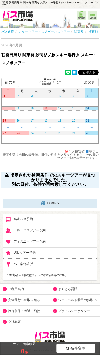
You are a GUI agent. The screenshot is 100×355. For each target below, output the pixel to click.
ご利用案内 (16, 289)
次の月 (89, 82)
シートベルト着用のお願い (77, 300)
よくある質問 (67, 289)
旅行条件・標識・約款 (24, 311)
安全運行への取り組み (24, 300)
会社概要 (14, 322)
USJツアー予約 (21, 253)
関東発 (79, 32)
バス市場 (7, 32)
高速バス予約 (19, 219)
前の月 (10, 82)
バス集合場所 (19, 264)
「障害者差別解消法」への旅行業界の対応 (36, 275)
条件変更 (75, 348)
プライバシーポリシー (74, 311)
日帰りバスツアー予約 (26, 230)
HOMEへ (50, 203)
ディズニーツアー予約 (26, 241)
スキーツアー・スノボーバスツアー (44, 32)
